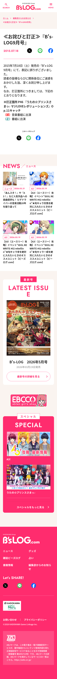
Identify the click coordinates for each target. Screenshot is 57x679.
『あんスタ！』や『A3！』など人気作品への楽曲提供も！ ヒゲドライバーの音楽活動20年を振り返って (15, 199)
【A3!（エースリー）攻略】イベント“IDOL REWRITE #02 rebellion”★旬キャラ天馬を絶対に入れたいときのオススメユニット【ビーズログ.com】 (42, 203)
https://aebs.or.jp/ (22, 659)
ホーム (5, 18)
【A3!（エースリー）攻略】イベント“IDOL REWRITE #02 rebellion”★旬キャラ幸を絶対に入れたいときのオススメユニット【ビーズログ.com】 (15, 252)
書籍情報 (8, 565)
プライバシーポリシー (35, 619)
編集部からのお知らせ (22, 18)
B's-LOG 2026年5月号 (28, 361)
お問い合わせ (10, 619)
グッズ (32, 551)
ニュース (8, 551)
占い (31, 558)
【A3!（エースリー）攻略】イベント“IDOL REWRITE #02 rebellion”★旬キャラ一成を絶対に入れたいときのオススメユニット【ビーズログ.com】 (42, 252)
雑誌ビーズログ (12, 558)
